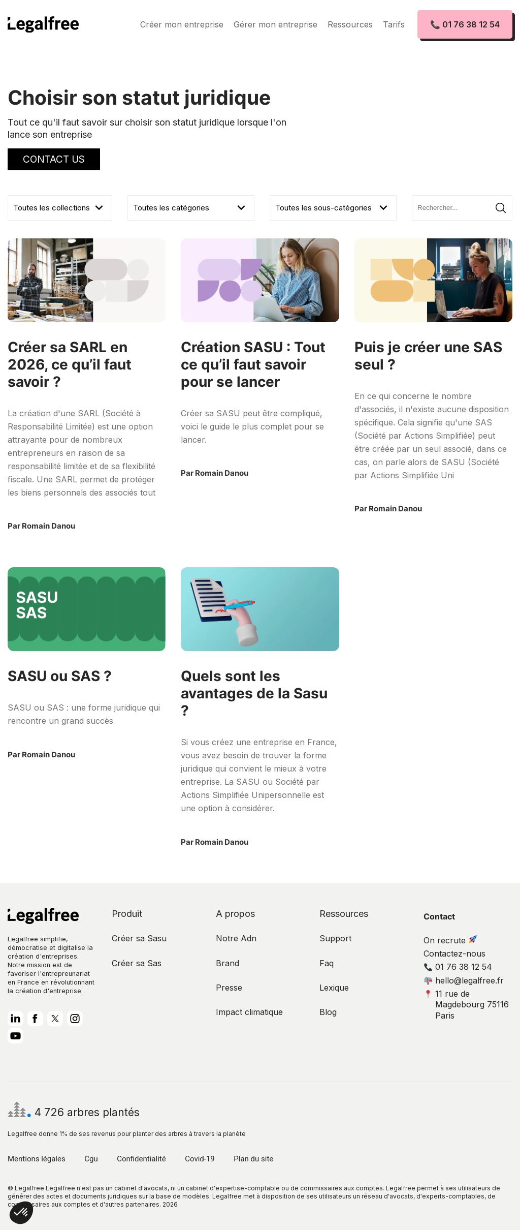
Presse (229, 987)
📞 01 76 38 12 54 (465, 24)
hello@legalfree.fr (464, 980)
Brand (227, 963)
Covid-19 (200, 1158)
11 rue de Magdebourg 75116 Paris (466, 1005)
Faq (326, 963)
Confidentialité (141, 1158)
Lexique (334, 987)
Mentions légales (37, 1158)
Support (335, 938)
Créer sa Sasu (139, 938)
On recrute (450, 940)
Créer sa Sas (136, 963)
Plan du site (253, 1158)
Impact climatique (249, 1012)
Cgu (91, 1158)
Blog (328, 1012)
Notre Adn (236, 938)
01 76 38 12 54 (458, 967)
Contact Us (54, 159)
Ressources (350, 24)
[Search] (462, 208)
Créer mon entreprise (181, 24)
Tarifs (394, 24)
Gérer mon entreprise (275, 24)
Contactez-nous (454, 953)
